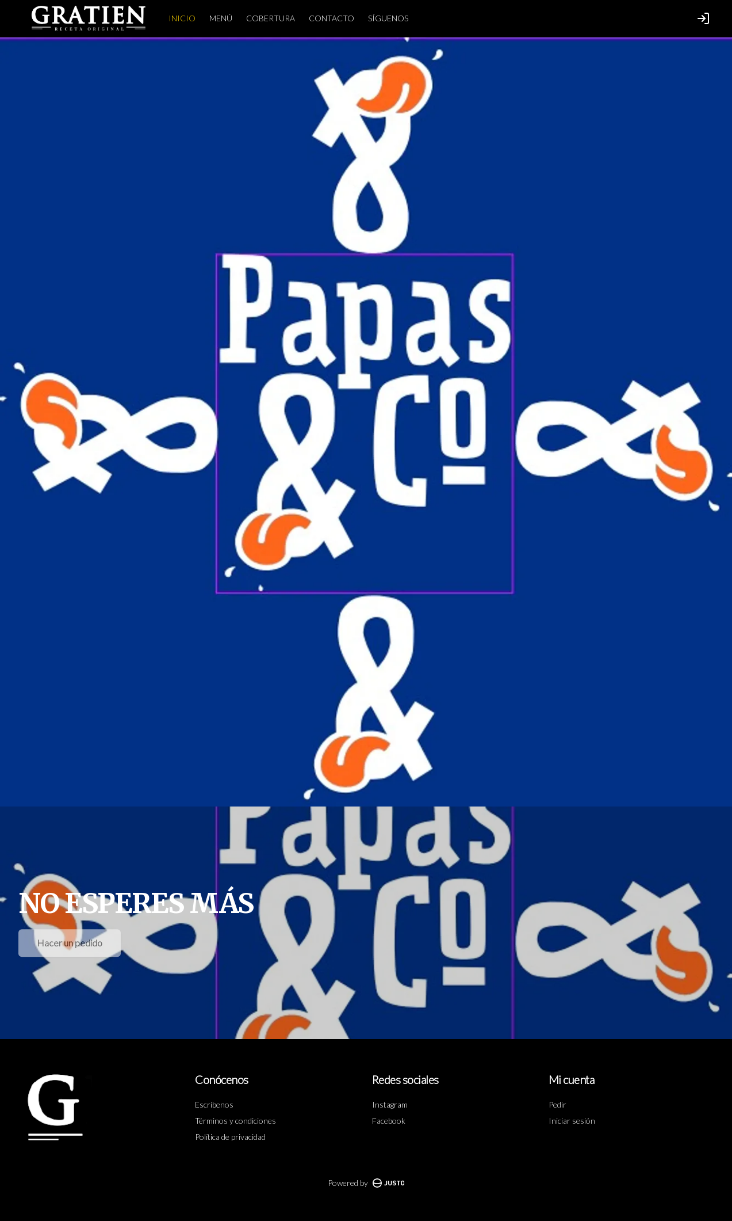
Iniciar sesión (572, 1120)
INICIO (182, 18)
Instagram (390, 1104)
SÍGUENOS (388, 18)
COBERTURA (270, 18)
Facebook (388, 1120)
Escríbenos (214, 1104)
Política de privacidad (230, 1137)
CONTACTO (331, 18)
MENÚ (220, 18)
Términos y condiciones (235, 1120)
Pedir (557, 1104)
